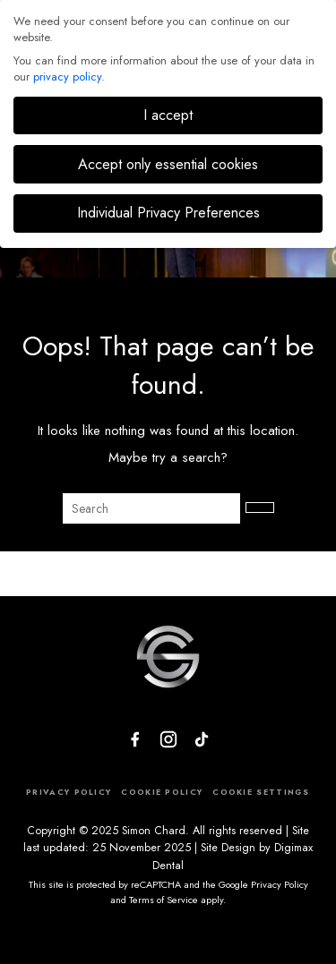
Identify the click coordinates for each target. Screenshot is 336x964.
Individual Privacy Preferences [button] (168, 212)
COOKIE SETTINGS (261, 792)
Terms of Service (163, 899)
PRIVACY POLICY (68, 792)
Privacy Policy (279, 884)
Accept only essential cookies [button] (168, 164)
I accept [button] (168, 115)
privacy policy (67, 76)
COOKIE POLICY (161, 792)
